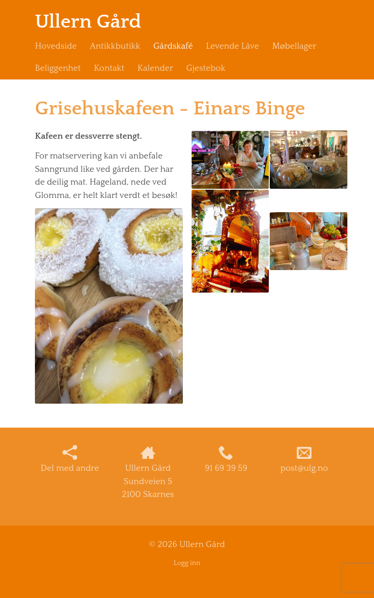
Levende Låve (232, 46)
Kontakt (109, 68)
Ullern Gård (88, 22)
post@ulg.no (304, 459)
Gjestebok (205, 68)
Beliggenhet (58, 68)
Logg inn (187, 563)
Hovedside (56, 46)
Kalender (155, 68)
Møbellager (294, 46)
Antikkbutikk (115, 46)
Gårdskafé (173, 46)
